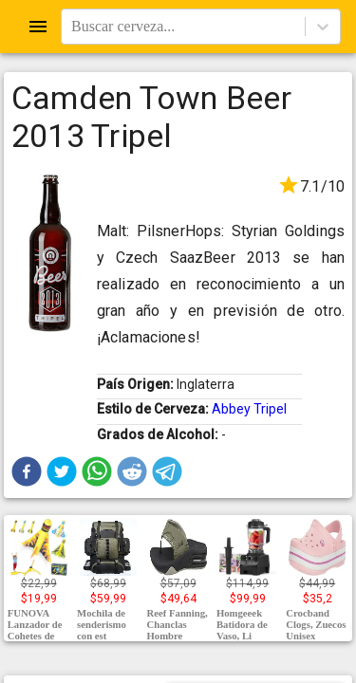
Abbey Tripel (249, 408)
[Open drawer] (38, 26)
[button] (26, 471)
